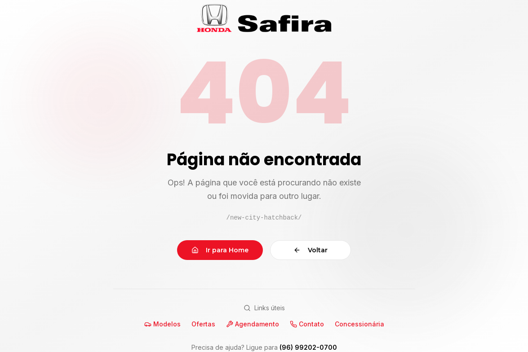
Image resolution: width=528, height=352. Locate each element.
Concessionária (359, 324)
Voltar (310, 250)
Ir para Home (219, 250)
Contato (307, 324)
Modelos (162, 324)
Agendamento (252, 324)
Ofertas (203, 324)
